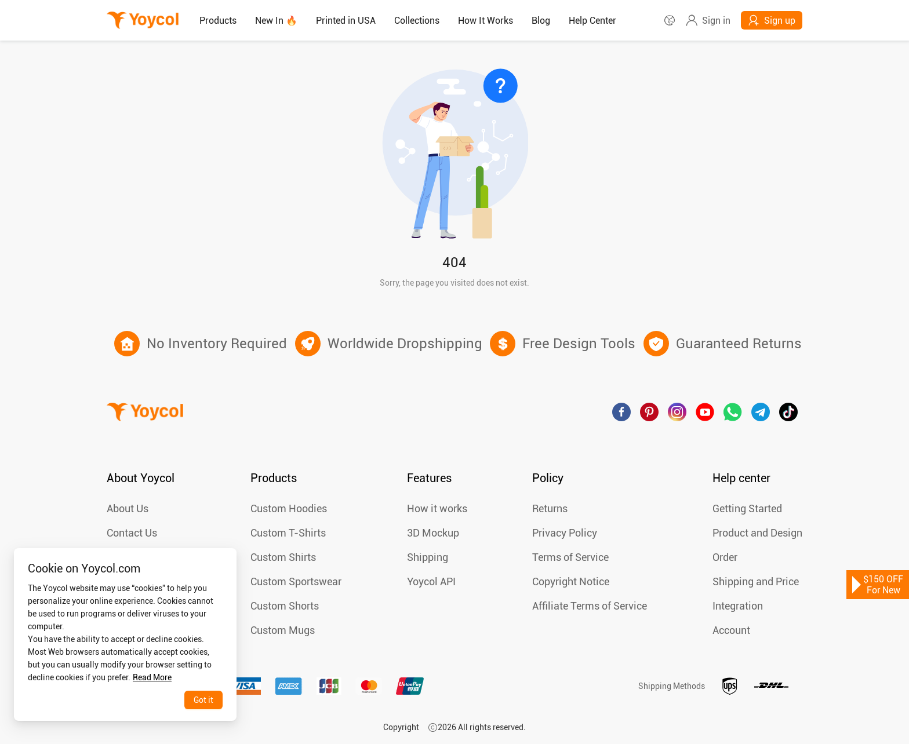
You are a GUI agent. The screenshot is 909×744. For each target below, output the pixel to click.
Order (724, 557)
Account (731, 630)
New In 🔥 (276, 20)
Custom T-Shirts (288, 533)
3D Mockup (433, 533)
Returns (550, 508)
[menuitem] (218, 21)
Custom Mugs (282, 630)
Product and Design (757, 533)
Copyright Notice (570, 581)
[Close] (216, 566)
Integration (737, 606)
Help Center (592, 20)
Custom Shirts (283, 557)
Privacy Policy (564, 533)
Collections (416, 20)
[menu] (427, 21)
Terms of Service (570, 557)
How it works (437, 508)
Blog (541, 20)
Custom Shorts (284, 606)
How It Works (485, 20)
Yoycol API (431, 581)
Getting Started (747, 508)
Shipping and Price (755, 581)
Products (218, 20)
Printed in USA (346, 20)
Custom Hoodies (288, 508)
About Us (127, 508)
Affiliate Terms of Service (589, 606)
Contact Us (132, 533)
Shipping (427, 557)
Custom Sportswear (295, 581)
